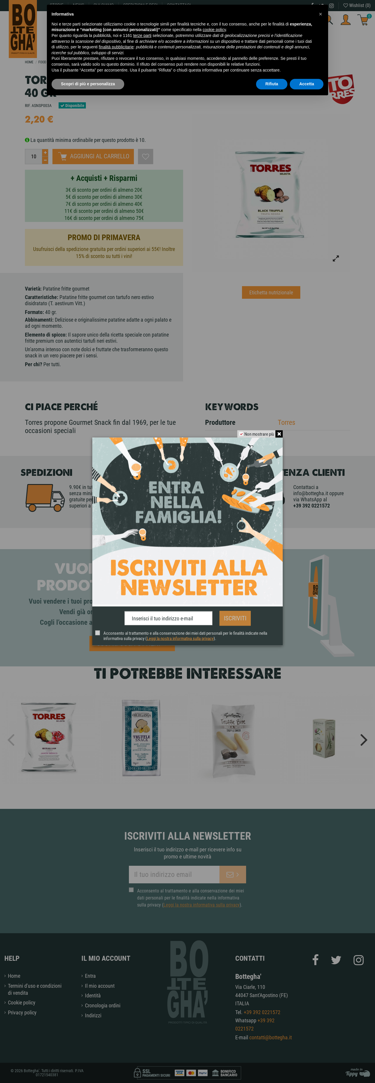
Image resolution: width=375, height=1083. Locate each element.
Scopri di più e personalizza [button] (88, 84)
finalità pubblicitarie (116, 47)
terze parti (142, 35)
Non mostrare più (257, 436)
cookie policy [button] (214, 29)
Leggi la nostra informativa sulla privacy (180, 636)
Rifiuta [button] (271, 84)
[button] (320, 14)
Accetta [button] (306, 84)
